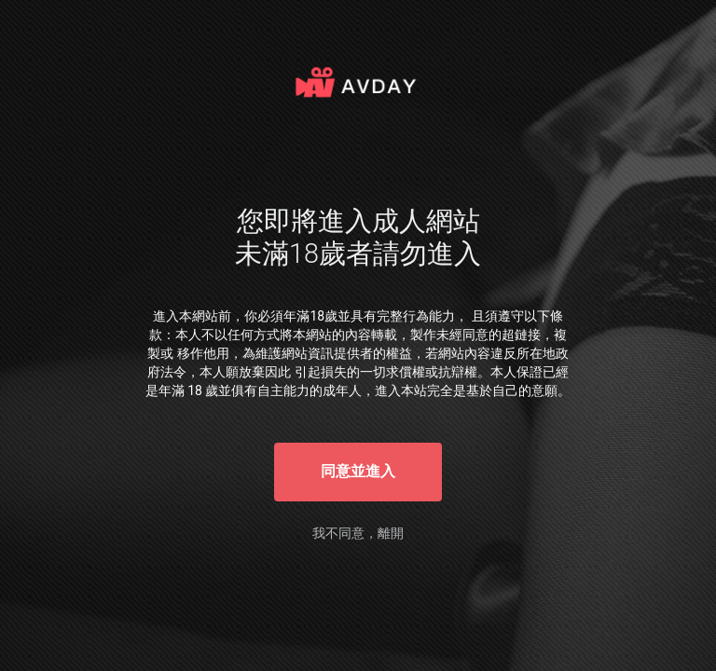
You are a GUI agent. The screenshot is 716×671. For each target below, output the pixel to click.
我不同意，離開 (358, 533)
